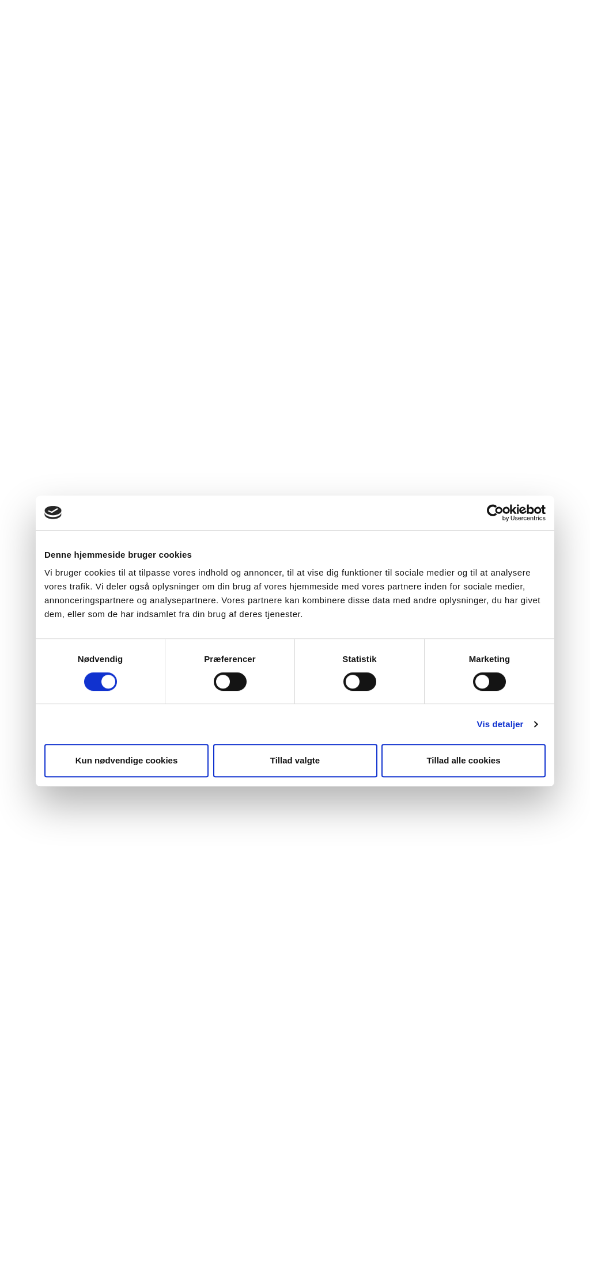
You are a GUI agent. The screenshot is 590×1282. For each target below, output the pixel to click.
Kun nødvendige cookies (126, 760)
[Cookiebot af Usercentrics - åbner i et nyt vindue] (495, 512)
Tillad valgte (295, 760)
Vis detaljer (500, 724)
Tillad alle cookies (463, 760)
